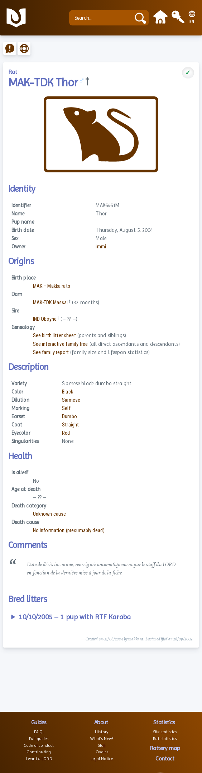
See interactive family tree (60, 344)
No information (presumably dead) (69, 531)
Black (67, 392)
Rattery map (165, 748)
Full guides (39, 738)
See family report (51, 352)
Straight (70, 425)
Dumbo (69, 417)
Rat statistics (165, 738)
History (102, 731)
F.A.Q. (39, 731)
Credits (102, 751)
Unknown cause (49, 514)
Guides (39, 722)
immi (101, 247)
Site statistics (165, 731)
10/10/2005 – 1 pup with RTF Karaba (75, 617)
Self (66, 408)
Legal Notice (102, 758)
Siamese (71, 400)
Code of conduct (39, 745)
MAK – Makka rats (51, 286)
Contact (164, 758)
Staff (102, 745)
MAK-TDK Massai (50, 303)
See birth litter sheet (54, 336)
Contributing (39, 751)
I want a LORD (39, 758)
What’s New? (101, 738)
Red (66, 433)
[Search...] (101, 17)
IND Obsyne (45, 319)
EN (191, 22)
